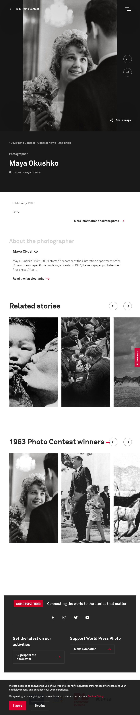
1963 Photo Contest (27, 9)
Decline (40, 705)
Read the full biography (28, 278)
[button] (113, 306)
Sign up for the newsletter (26, 657)
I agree (17, 705)
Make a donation (85, 649)
